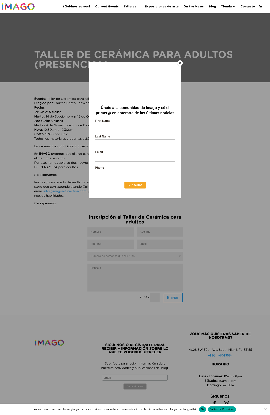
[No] (265, 409)
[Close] (180, 63)
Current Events (107, 6)
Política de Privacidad (222, 409)
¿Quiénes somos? (76, 6)
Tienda (226, 6)
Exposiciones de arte (162, 6)
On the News (193, 6)
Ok (202, 409)
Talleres (130, 6)
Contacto (247, 6)
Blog (212, 6)
